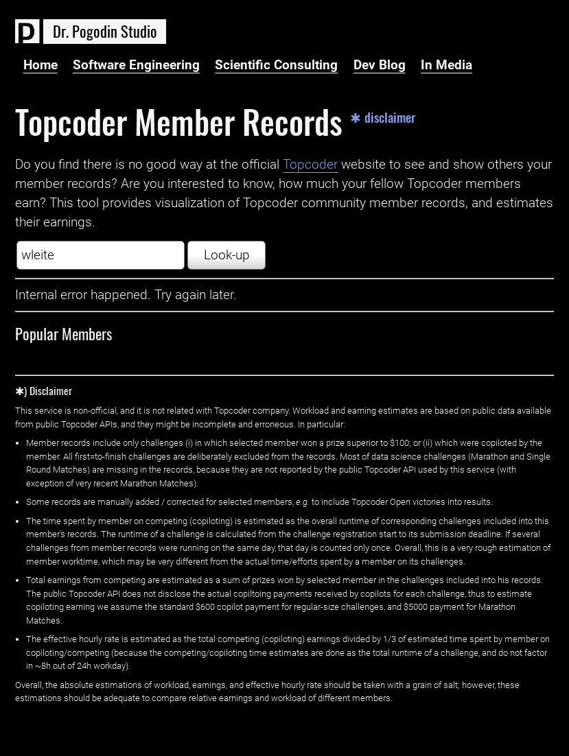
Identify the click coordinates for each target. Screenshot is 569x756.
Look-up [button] (227, 255)
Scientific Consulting (276, 65)
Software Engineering (136, 65)
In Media (446, 65)
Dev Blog (379, 65)
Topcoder (310, 164)
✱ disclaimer (383, 117)
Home (40, 65)
